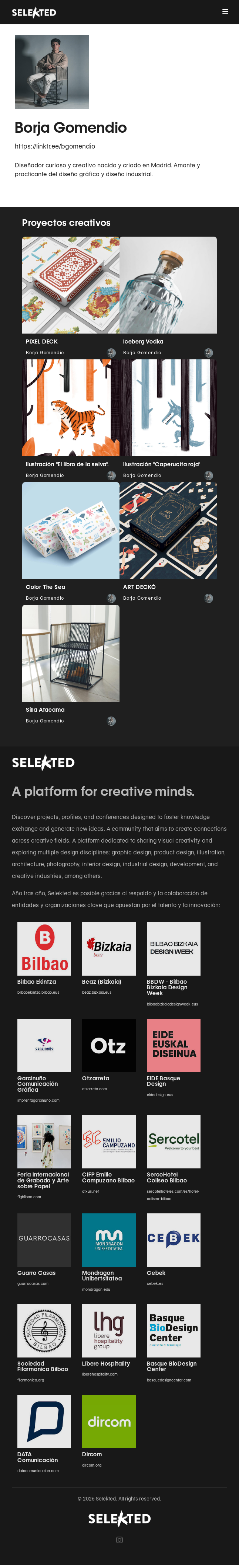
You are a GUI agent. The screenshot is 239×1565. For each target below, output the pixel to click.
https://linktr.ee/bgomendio (55, 146)
